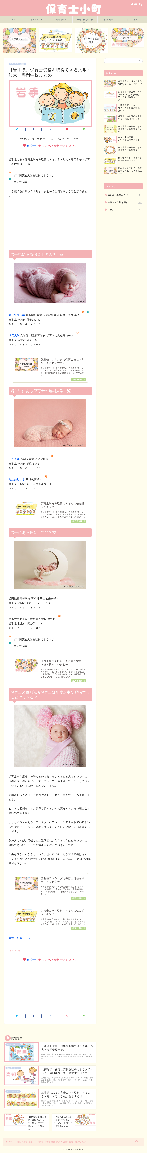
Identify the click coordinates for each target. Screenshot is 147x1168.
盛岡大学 (14, 335)
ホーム (14, 20)
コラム (125, 216)
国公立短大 (132, 20)
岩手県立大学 (17, 315)
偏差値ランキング (38, 21)
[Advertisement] (50, 224)
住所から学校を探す (17, 64)
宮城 (19, 948)
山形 (27, 948)
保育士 (31, 145)
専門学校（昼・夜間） (85, 21)
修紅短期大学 (17, 480)
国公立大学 (109, 20)
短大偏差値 (61, 20)
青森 (11, 948)
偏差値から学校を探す (125, 201)
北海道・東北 (15, 961)
